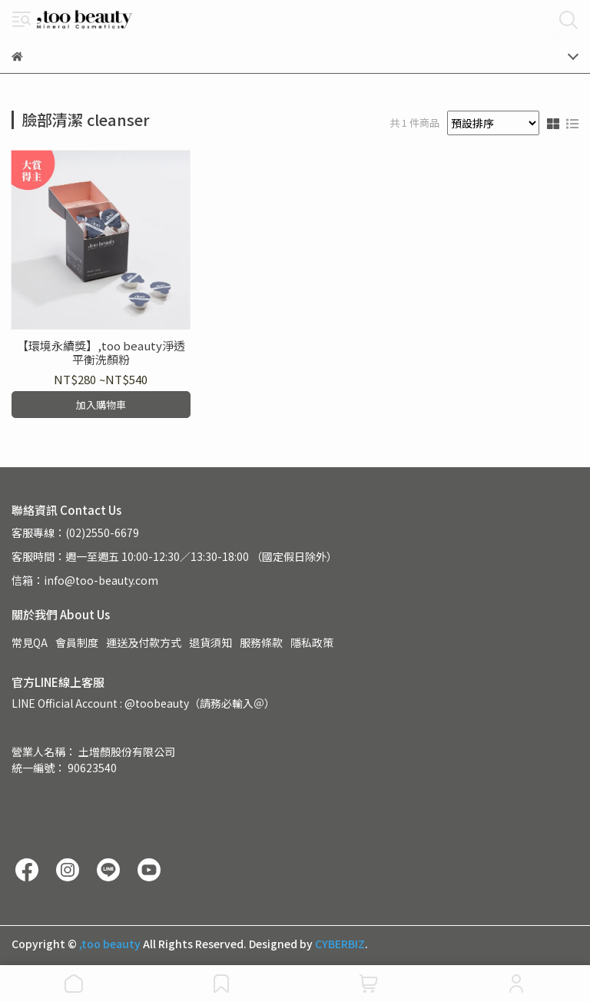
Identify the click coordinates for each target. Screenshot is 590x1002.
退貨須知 (210, 642)
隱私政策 (311, 642)
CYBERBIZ (340, 943)
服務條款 (261, 642)
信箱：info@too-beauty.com (85, 580)
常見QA (30, 642)
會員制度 (76, 642)
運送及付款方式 (143, 642)
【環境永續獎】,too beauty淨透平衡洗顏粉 (101, 353)
